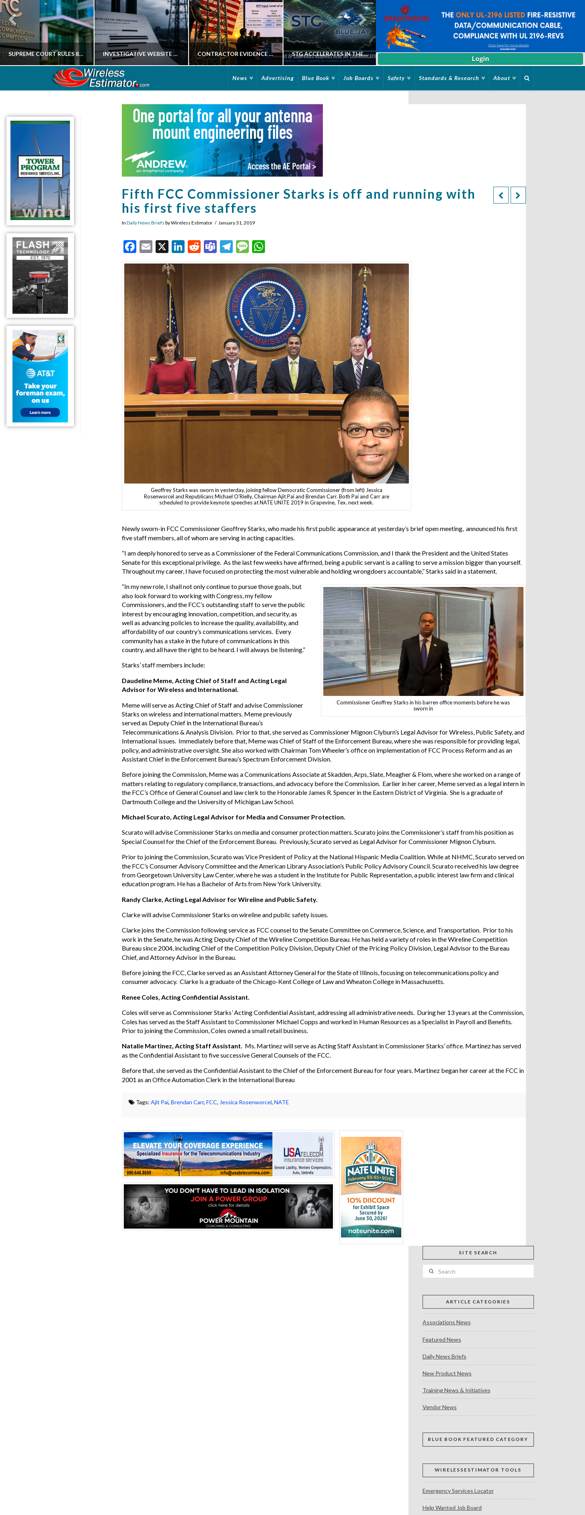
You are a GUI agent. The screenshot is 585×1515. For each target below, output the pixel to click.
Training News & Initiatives (457, 1390)
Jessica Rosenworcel (246, 1102)
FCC (211, 1102)
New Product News (447, 1373)
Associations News (447, 1322)
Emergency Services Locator (458, 1490)
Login (480, 58)
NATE (281, 1102)
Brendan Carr (187, 1102)
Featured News (442, 1339)
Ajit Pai (159, 1102)
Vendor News (440, 1407)
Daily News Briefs (145, 223)
